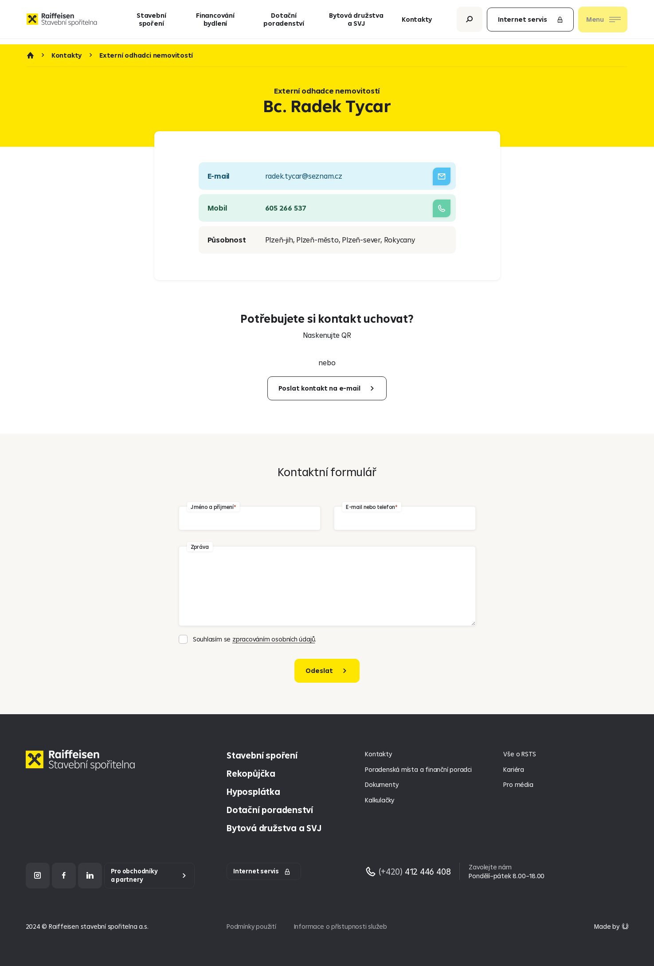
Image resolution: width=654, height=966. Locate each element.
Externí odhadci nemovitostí (146, 55)
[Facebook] (64, 875)
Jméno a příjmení (212, 506)
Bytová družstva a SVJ (356, 22)
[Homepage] (82, 767)
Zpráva (200, 546)
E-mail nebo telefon (370, 506)
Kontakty (417, 22)
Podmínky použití (251, 926)
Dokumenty (381, 784)
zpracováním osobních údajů (273, 639)
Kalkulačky (379, 800)
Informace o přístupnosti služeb (340, 926)
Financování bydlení (215, 22)
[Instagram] (38, 875)
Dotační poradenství (283, 22)
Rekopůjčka (251, 773)
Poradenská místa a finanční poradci (418, 769)
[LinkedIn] (90, 875)
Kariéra (513, 769)
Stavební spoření (151, 22)
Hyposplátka (253, 791)
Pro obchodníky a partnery (134, 875)
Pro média (518, 784)
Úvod (30, 55)
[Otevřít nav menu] (602, 22)
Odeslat (319, 670)
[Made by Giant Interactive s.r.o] (611, 926)
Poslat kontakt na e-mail (319, 388)
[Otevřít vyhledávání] (469, 22)
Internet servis (531, 22)
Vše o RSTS (519, 754)
